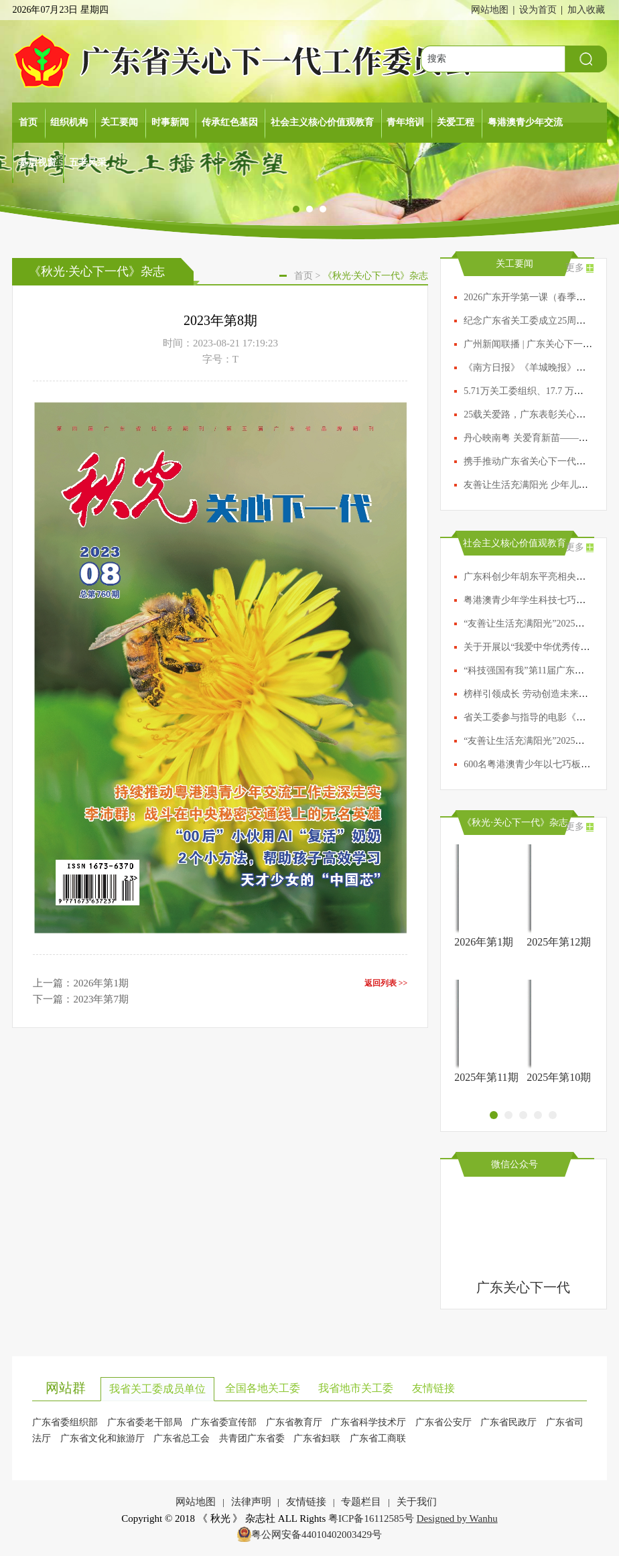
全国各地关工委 (262, 1388)
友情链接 (433, 1388)
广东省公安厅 (443, 1422)
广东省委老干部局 (144, 1422)
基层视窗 (37, 162)
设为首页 (538, 10)
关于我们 (417, 1501)
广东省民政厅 (508, 1422)
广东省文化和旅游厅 (102, 1438)
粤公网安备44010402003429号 (316, 1534)
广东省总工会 (181, 1438)
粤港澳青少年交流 (525, 122)
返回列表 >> (386, 983)
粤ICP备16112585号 (371, 1518)
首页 (28, 122)
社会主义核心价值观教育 (322, 122)
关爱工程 (455, 122)
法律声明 (251, 1501)
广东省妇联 (316, 1438)
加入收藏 (586, 10)
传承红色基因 (230, 122)
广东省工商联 (378, 1438)
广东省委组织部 (65, 1422)
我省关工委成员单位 (157, 1389)
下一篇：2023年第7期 (81, 999)
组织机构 (69, 122)
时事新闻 (170, 122)
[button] (296, 210)
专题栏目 (361, 1501)
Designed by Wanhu (457, 1518)
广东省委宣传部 (224, 1422)
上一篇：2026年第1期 (81, 983)
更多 (574, 268)
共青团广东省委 (252, 1438)
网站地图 (489, 10)
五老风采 (88, 162)
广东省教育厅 (294, 1422)
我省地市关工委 (355, 1388)
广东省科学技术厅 (368, 1422)
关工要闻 (119, 122)
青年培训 (405, 122)
